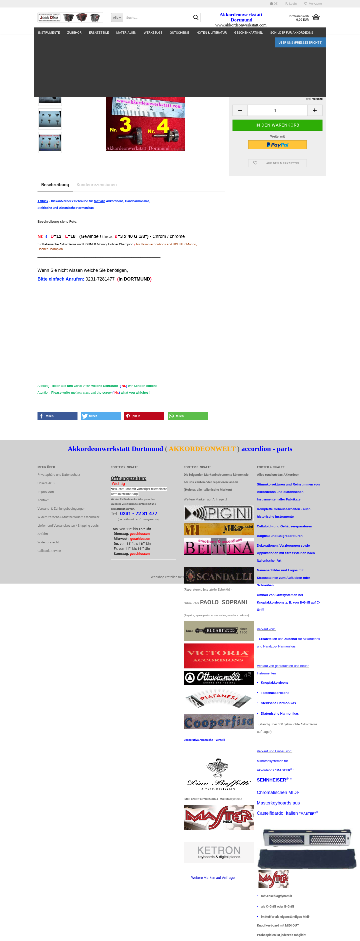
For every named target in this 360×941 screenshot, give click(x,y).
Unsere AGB (46, 483)
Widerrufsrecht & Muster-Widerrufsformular (68, 517)
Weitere (241, 32)
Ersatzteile (99, 32)
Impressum (46, 491)
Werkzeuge (153, 32)
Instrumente (49, 32)
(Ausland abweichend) (300, 78)
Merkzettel (313, 3)
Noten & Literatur (211, 32)
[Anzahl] (278, 110)
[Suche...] (117, 17)
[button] (273, 3)
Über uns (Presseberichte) (300, 32)
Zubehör (74, 32)
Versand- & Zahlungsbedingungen (61, 508)
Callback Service (49, 551)
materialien (126, 32)
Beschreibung (55, 184)
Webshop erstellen (164, 577)
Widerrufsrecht (48, 542)
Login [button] (291, 3)
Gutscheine (179, 32)
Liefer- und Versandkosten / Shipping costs (68, 525)
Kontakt (43, 500)
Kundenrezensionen (96, 184)
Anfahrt (43, 534)
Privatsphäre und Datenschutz (59, 474)
